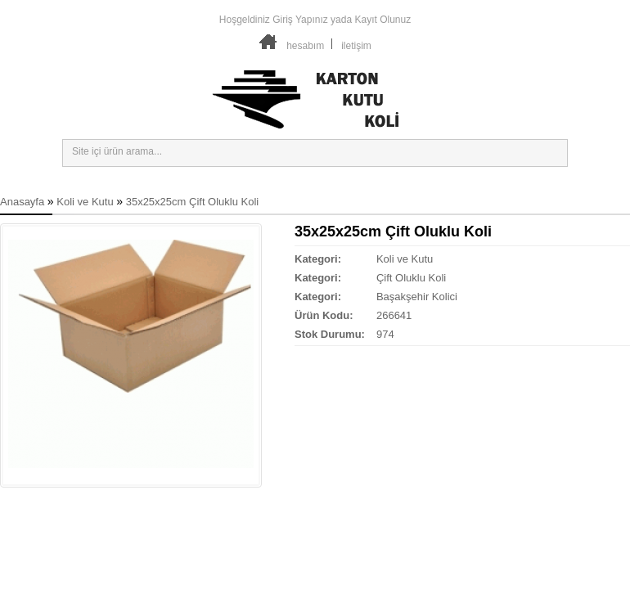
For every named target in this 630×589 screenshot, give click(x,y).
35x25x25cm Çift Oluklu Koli (192, 202)
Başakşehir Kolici (416, 296)
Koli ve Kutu (84, 202)
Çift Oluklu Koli (411, 278)
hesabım (305, 46)
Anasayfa (22, 202)
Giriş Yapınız (300, 19)
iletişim (356, 46)
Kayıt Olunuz (382, 19)
